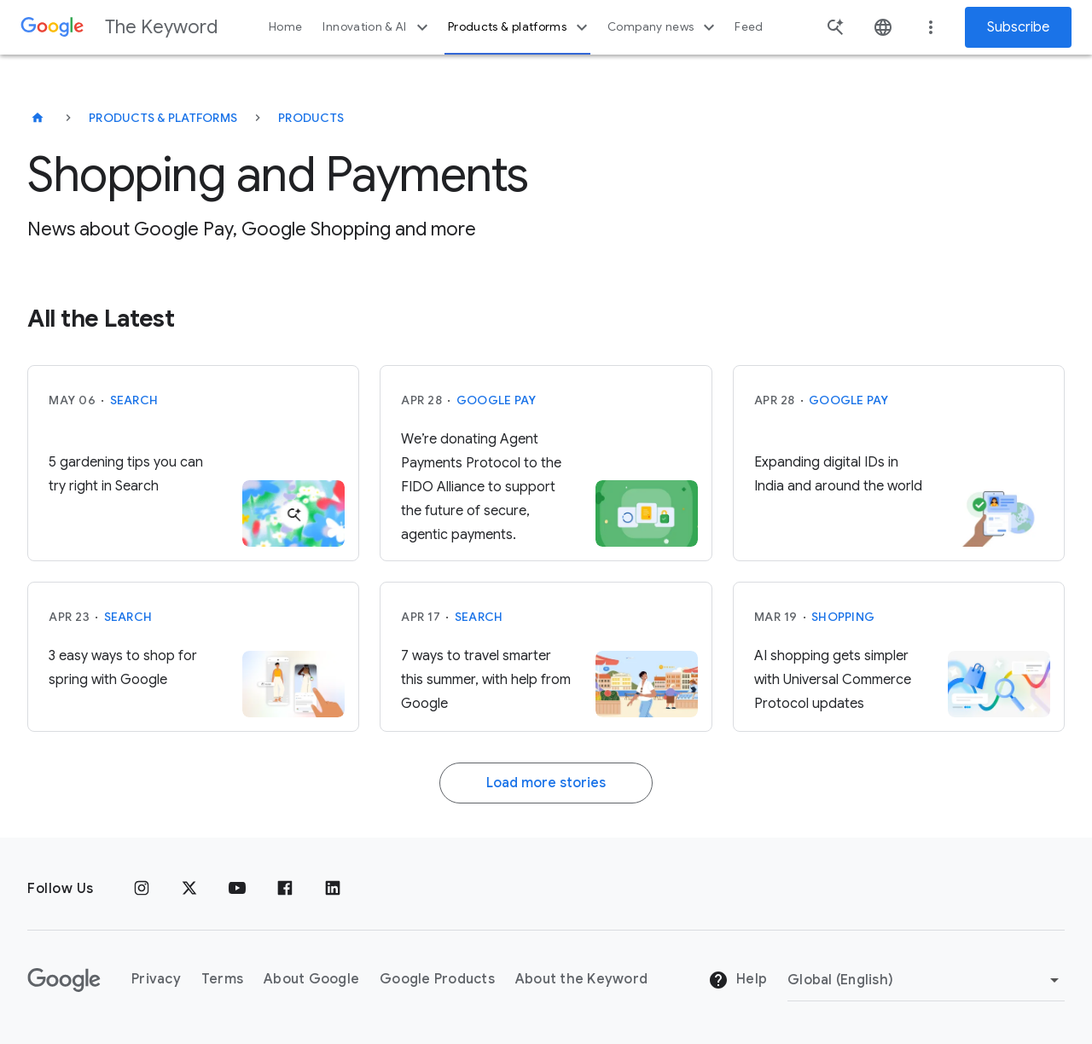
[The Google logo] (64, 980)
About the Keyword (581, 979)
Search (134, 400)
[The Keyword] (37, 117)
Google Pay (496, 400)
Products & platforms (520, 27)
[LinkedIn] (332, 888)
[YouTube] (237, 888)
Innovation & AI (377, 27)
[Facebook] (284, 888)
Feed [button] (749, 27)
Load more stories (546, 783)
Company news (663, 27)
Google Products (437, 979)
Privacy (156, 979)
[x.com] (189, 888)
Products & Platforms (163, 117)
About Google (311, 979)
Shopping (842, 616)
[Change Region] (926, 980)
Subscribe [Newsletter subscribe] (1018, 27)
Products (311, 117)
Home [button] (285, 27)
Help (737, 980)
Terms (222, 979)
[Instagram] (141, 888)
